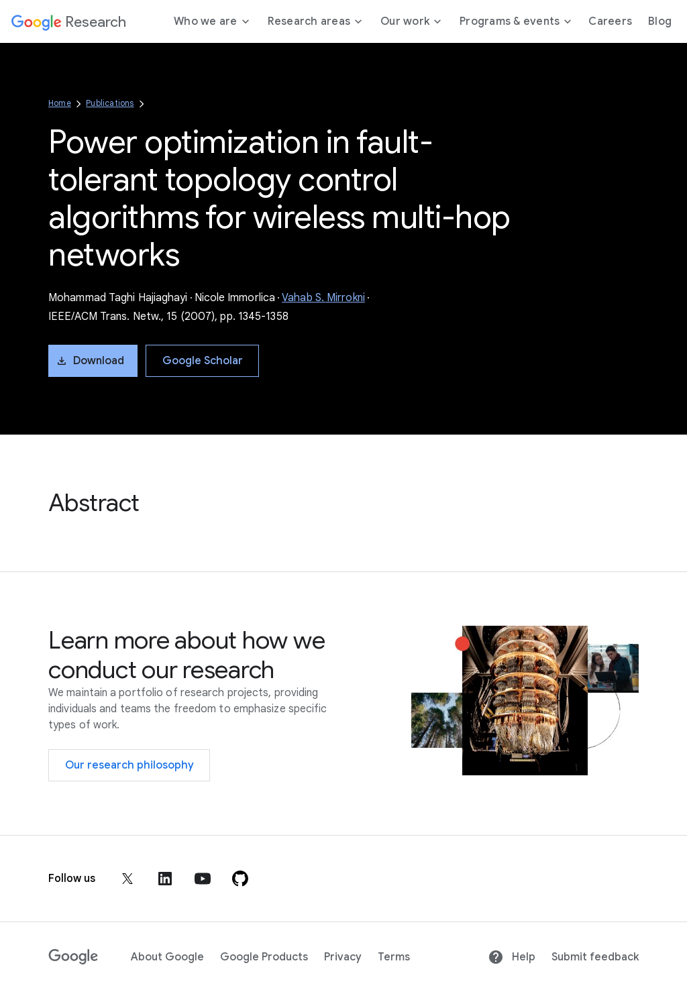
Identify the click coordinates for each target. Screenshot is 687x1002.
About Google (167, 957)
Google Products (264, 957)
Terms (394, 957)
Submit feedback (595, 957)
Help (511, 957)
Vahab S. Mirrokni (323, 297)
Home (59, 103)
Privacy (343, 957)
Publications (110, 103)
